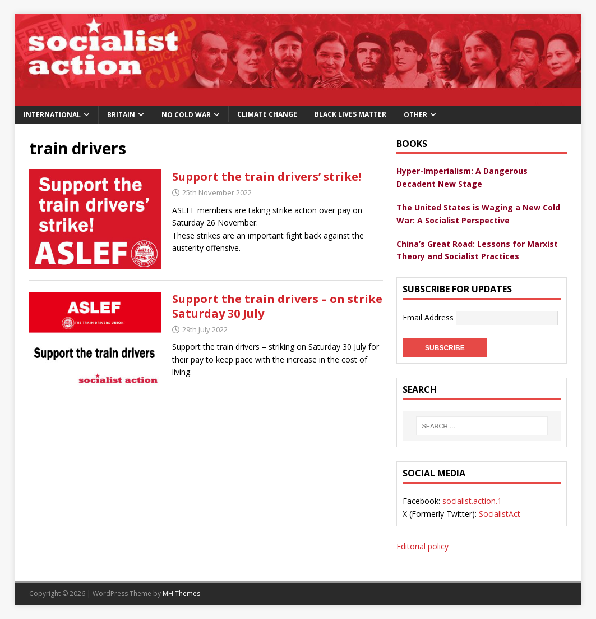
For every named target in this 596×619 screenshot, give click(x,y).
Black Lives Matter (350, 114)
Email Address (429, 316)
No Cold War (186, 115)
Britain (121, 115)
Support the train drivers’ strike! (266, 176)
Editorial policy (422, 546)
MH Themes (181, 593)
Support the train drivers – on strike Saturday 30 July (277, 306)
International (52, 115)
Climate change (267, 114)
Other (415, 115)
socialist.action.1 (472, 501)
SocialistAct (499, 513)
